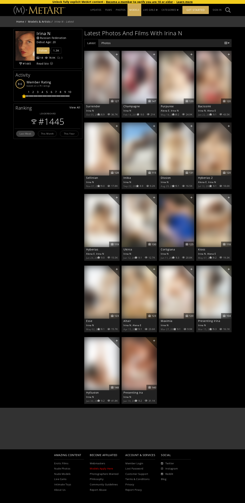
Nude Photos (62, 468)
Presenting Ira (133, 392)
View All (74, 107)
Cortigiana (168, 249)
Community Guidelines (104, 484)
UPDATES (95, 9)
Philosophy (97, 479)
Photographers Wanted (104, 474)
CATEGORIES (170, 9)
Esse (89, 321)
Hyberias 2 (205, 178)
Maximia (166, 321)
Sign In (217, 9)
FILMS (108, 9)
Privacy (129, 484)
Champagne (131, 106)
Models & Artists (39, 21)
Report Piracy (133, 490)
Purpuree (167, 106)
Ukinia (127, 249)
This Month (47, 133)
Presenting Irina (209, 321)
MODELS (134, 9)
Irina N (90, 110)
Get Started (195, 10)
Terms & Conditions (137, 479)
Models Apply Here (101, 468)
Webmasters (97, 463)
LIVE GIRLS (150, 9)
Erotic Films (61, 463)
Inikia (127, 178)
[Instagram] (169, 468)
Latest (91, 43)
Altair (127, 321)
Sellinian (92, 178)
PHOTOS (121, 9)
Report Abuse (98, 490)
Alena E (165, 110)
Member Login (134, 463)
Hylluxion (92, 392)
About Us (59, 490)
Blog (163, 479)
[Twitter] (167, 463)
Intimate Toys (62, 484)
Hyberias (92, 249)
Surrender (93, 106)
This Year (69, 133)
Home (20, 21)
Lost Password (134, 468)
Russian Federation (51, 38)
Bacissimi (204, 106)
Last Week (25, 133)
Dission (166, 178)
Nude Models (62, 474)
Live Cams (60, 479)
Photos (106, 43)
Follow (43, 50)
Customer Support (136, 474)
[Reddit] (167, 474)
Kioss (201, 249)
